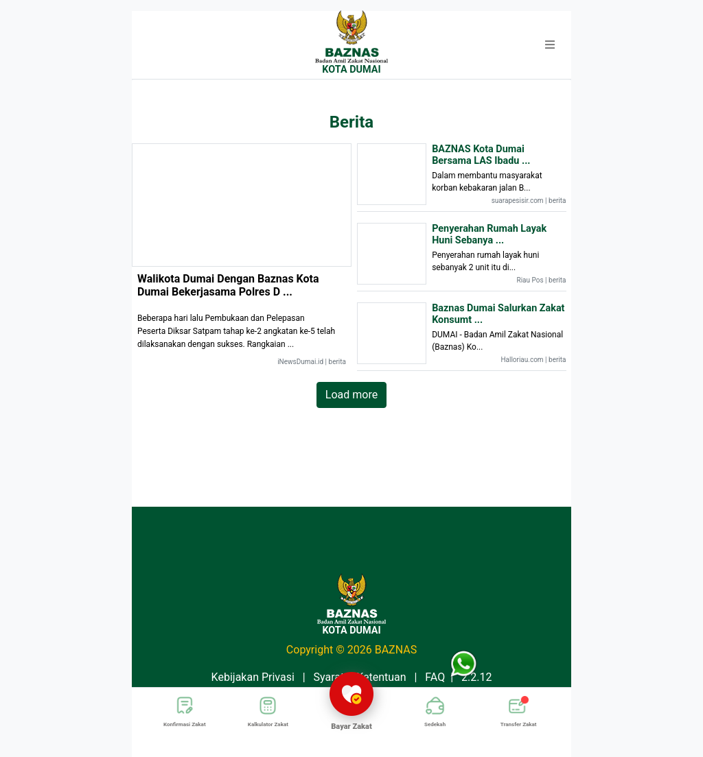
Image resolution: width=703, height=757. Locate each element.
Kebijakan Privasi (253, 677)
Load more (351, 394)
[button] (550, 45)
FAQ (435, 677)
